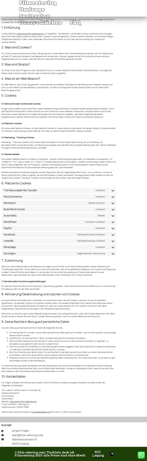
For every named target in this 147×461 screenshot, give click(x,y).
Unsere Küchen (40, 23)
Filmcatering (38, 3)
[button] (133, 453)
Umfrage (32, 10)
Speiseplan (34, 16)
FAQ (75, 23)
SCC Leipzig (98, 454)
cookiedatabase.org (41, 412)
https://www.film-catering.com (30, 33)
